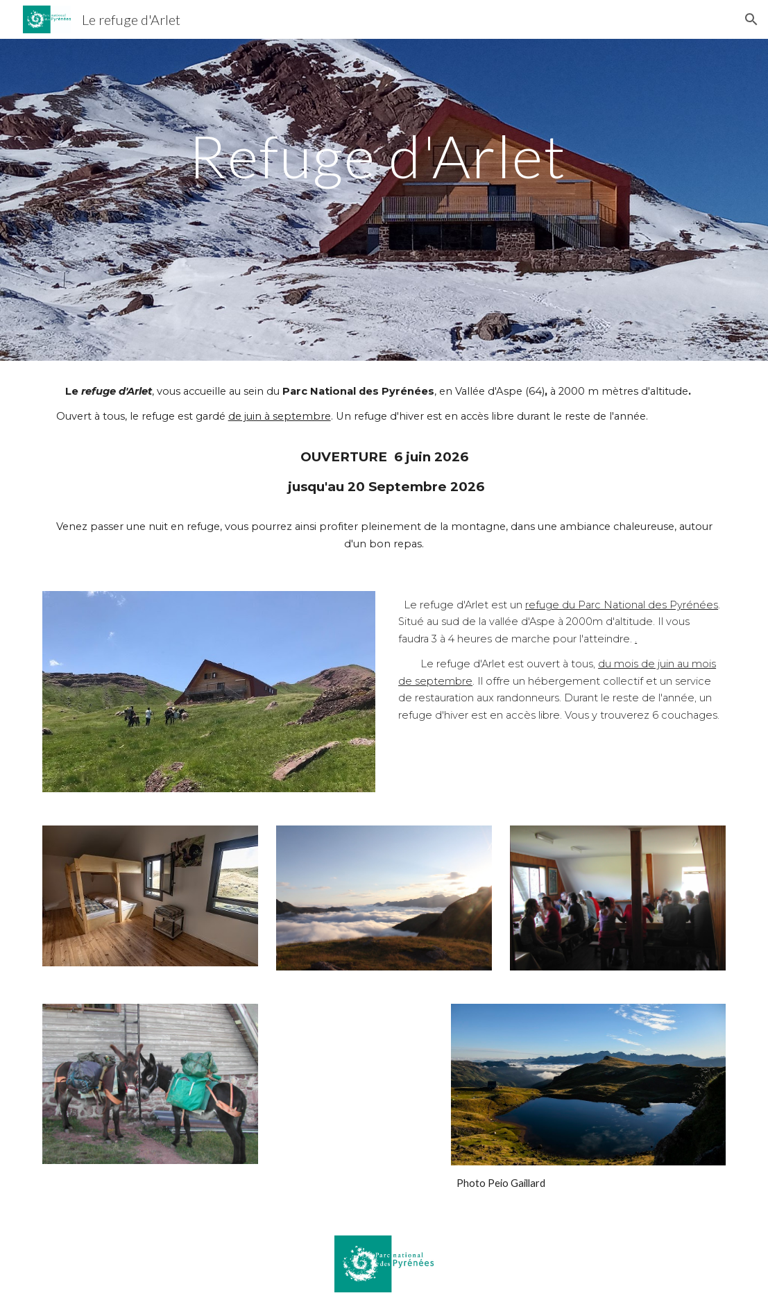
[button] (751, 19)
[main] (384, 200)
